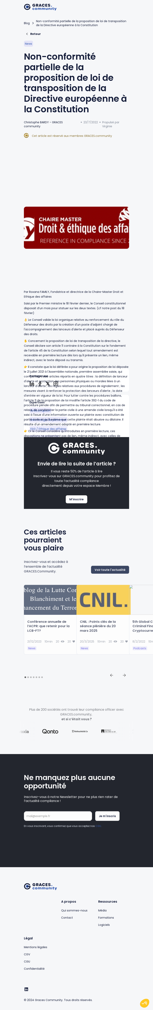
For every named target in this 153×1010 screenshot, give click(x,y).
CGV (27, 954)
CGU (98, 830)
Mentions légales (35, 947)
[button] (125, 7)
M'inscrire (76, 499)
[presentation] (54, 843)
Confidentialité (34, 969)
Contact (67, 918)
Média (102, 910)
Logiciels (104, 925)
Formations (106, 918)
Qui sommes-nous (74, 910)
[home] (40, 7)
